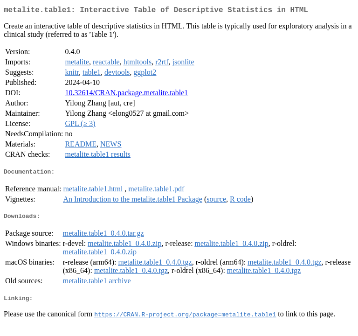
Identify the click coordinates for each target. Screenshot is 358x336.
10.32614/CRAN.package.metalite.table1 (126, 94)
